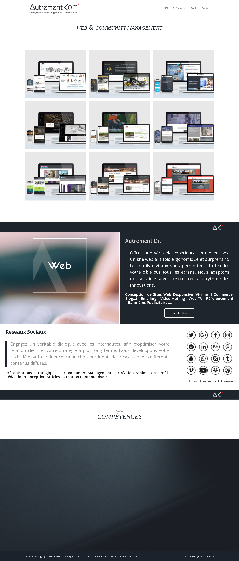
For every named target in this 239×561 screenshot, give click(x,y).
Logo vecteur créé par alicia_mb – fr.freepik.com (213, 381)
